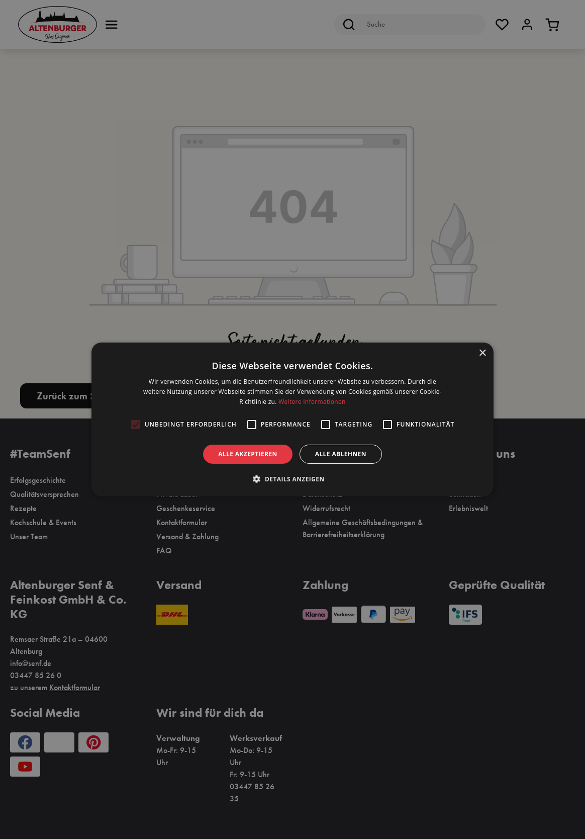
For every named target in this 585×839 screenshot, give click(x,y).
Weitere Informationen (312, 401)
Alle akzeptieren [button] (247, 454)
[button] (292, 479)
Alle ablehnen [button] (340, 454)
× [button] (482, 353)
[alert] (292, 419)
